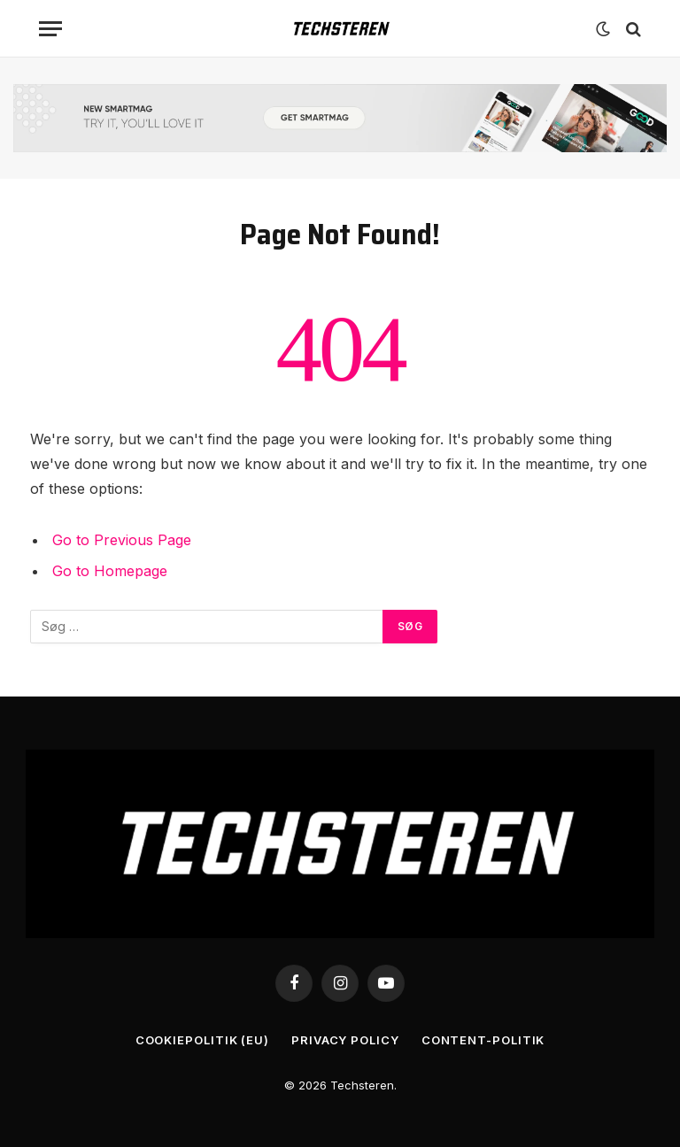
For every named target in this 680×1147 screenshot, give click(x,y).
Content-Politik (483, 1040)
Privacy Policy (345, 1040)
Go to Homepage (109, 571)
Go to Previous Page (121, 540)
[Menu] (50, 29)
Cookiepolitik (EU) (202, 1040)
